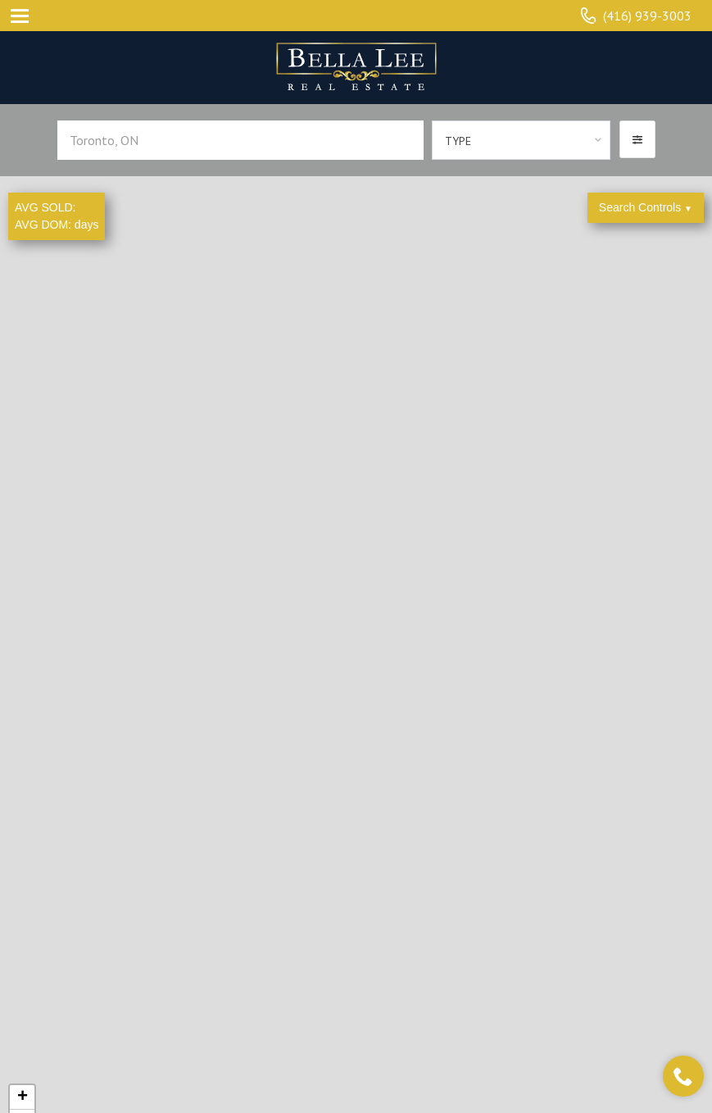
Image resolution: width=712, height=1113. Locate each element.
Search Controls (645, 207)
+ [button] (22, 1097)
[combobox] (521, 140)
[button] (637, 139)
